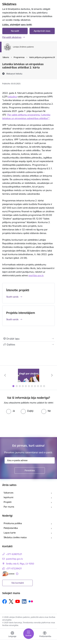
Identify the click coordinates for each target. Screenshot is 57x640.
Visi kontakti (17, 582)
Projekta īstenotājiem (20, 313)
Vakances (8, 492)
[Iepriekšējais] (5, 375)
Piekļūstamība (11, 528)
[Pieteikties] (29, 470)
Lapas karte (10, 532)
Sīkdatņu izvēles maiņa (15, 537)
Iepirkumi (8, 497)
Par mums (9, 506)
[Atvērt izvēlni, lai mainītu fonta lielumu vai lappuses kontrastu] (44, 634)
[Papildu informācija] (17, 574)
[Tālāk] (52, 375)
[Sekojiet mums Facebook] (4, 601)
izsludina (12, 96)
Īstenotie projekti (17, 290)
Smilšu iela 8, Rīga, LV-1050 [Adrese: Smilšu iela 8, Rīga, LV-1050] (20, 563)
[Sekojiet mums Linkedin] (24, 601)
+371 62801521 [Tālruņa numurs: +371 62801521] (14, 554)
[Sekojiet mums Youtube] (17, 601)
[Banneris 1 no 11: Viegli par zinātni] (28, 375)
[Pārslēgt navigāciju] (28, 633)
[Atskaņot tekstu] (14, 73)
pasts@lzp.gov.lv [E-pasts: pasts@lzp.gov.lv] (14, 558)
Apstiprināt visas (42, 30)
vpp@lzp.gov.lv (35, 275)
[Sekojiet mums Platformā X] (11, 601)
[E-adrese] (8, 573)
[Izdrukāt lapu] (28, 339)
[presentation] (25, 425)
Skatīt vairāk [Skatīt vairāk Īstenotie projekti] (12, 296)
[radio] (10, 411)
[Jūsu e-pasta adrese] (30, 460)
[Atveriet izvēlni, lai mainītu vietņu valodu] (12, 634)
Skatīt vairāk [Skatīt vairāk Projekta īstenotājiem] (12, 319)
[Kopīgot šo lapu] (28, 344)
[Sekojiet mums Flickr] (30, 601)
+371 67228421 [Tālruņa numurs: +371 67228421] (14, 568)
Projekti (7, 502)
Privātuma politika (13, 523)
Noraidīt (15, 30)
